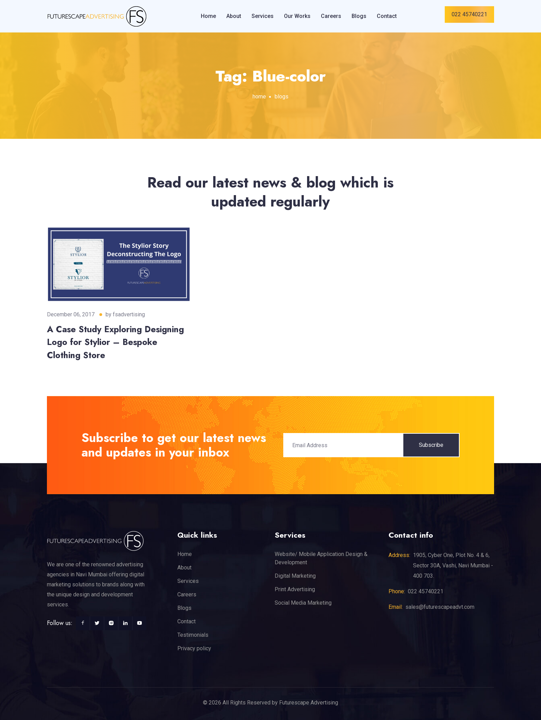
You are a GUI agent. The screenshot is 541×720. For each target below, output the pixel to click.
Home (208, 16)
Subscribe (431, 445)
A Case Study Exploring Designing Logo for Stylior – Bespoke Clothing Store (115, 342)
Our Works (297, 16)
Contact (387, 16)
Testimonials (192, 635)
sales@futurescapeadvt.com (439, 607)
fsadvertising (129, 314)
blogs (281, 96)
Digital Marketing (295, 576)
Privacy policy (194, 648)
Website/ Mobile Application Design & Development (321, 558)
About (233, 16)
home (259, 96)
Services (263, 16)
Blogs (359, 16)
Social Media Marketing (303, 602)
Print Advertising (295, 589)
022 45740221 (469, 14)
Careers (331, 16)
